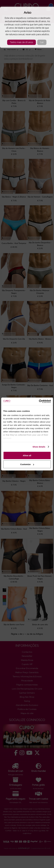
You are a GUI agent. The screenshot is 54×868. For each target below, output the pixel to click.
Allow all (27, 455)
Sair (42, 42)
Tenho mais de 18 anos (21, 42)
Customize (27, 464)
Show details (39, 447)
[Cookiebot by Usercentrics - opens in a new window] (39, 401)
